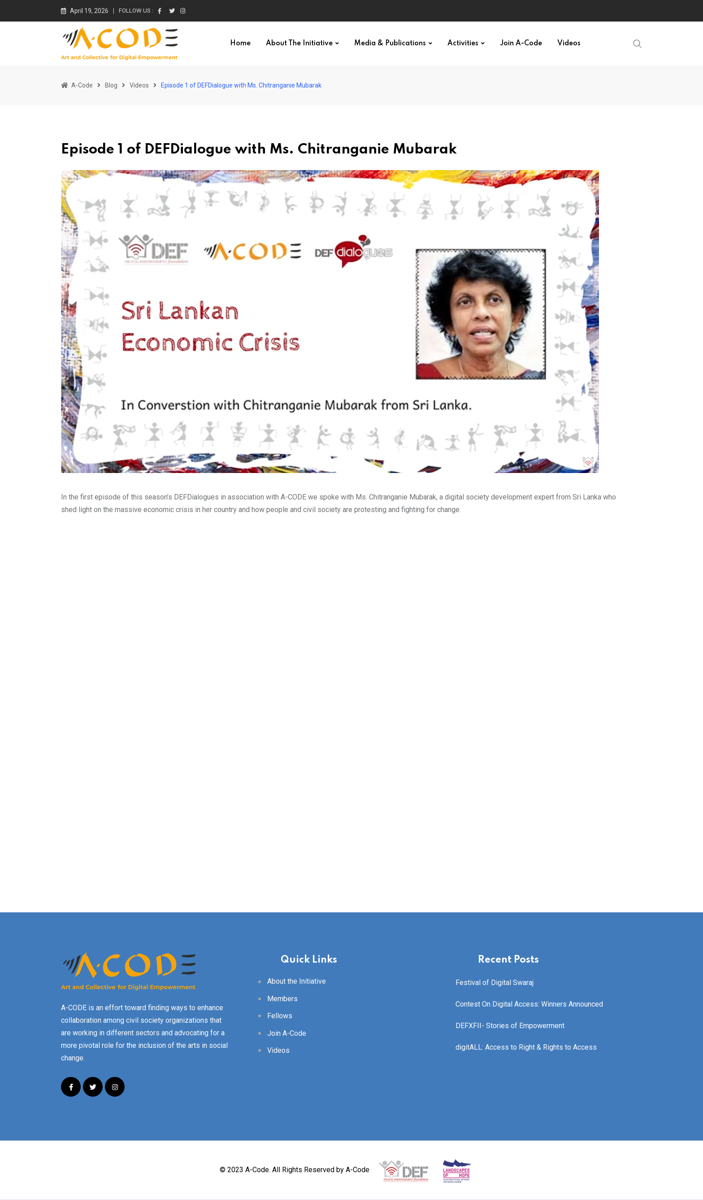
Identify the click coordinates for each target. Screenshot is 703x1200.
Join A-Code (521, 43)
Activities (462, 43)
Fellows (279, 1016)
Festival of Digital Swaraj (495, 982)
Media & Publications (390, 43)
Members (282, 998)
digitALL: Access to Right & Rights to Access (526, 1047)
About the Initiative (299, 43)
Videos (569, 43)
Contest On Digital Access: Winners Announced (529, 1004)
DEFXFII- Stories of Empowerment (510, 1025)
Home (240, 43)
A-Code (357, 1170)
